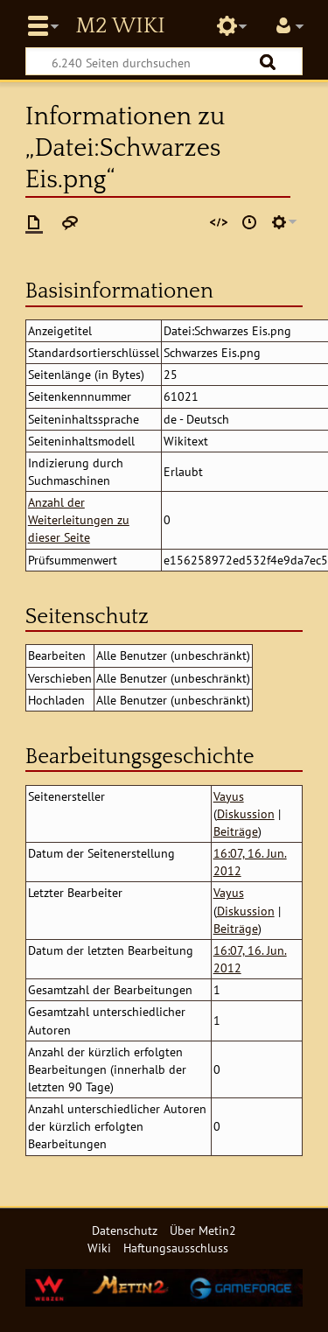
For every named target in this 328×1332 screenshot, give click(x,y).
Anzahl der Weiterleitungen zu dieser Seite (78, 519)
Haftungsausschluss (175, 1247)
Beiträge (235, 831)
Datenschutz (124, 1230)
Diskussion (246, 813)
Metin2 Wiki (119, 26)
